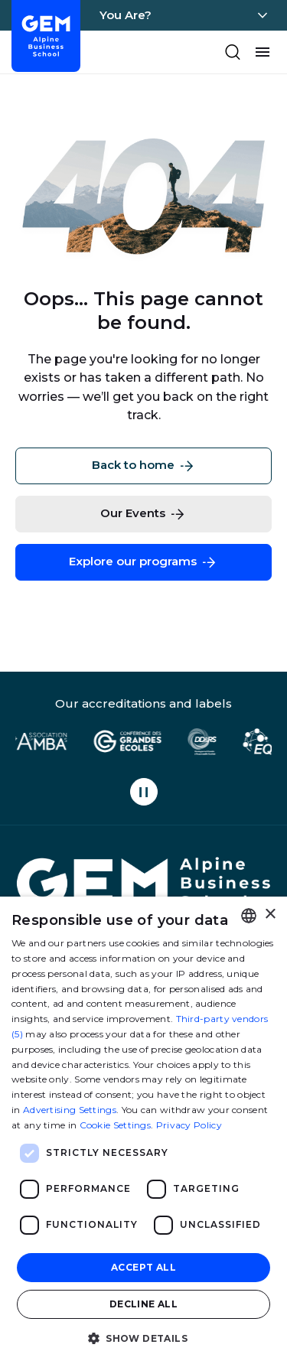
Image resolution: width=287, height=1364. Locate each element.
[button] (143, 1337)
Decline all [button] (143, 1304)
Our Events (143, 514)
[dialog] (143, 1130)
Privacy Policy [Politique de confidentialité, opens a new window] (189, 1125)
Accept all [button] (143, 1267)
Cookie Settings (116, 1125)
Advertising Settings (69, 1109)
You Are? (125, 15)
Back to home (144, 466)
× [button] (270, 914)
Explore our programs (143, 562)
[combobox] (248, 915)
